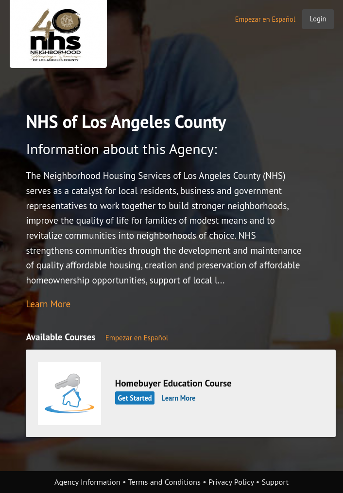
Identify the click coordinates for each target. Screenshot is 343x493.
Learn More (48, 304)
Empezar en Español (265, 19)
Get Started (135, 398)
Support (275, 481)
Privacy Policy (231, 481)
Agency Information (87, 481)
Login (318, 18)
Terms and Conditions (164, 481)
